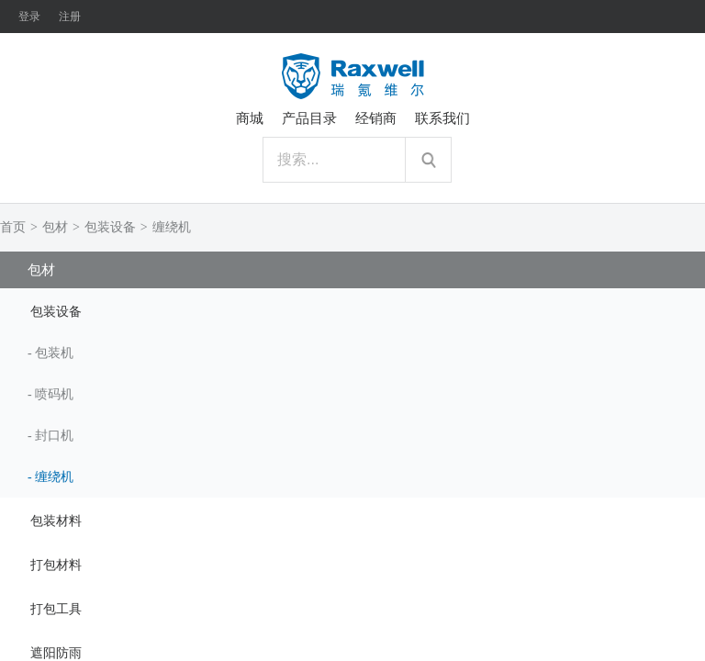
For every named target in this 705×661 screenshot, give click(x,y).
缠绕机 (171, 227)
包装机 (54, 353)
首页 (13, 227)
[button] (352, 310)
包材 (55, 227)
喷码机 (54, 394)
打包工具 (56, 609)
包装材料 (56, 521)
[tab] (352, 310)
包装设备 (110, 227)
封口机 (54, 436)
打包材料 (56, 565)
